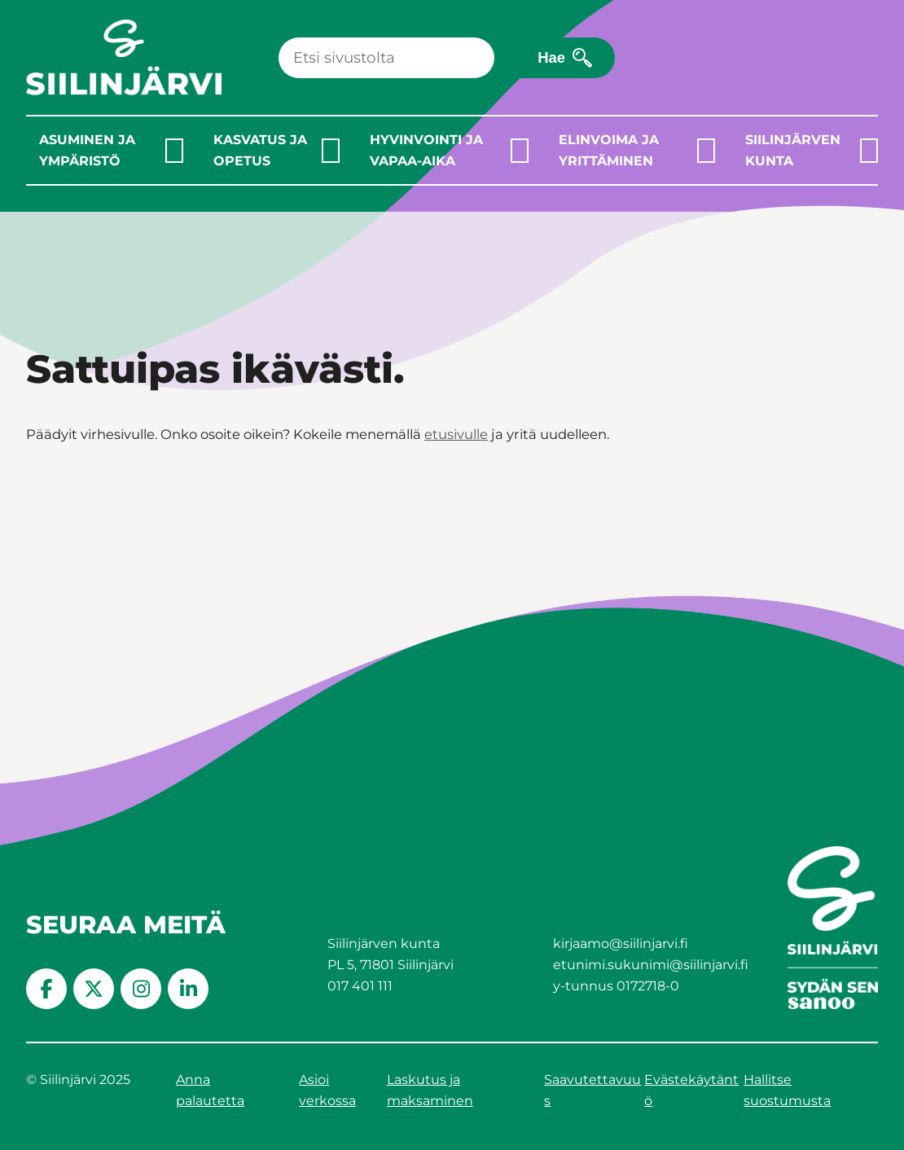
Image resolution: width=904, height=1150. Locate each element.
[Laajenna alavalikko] (174, 150)
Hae (551, 57)
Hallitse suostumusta (787, 1090)
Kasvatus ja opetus (260, 150)
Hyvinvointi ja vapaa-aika (426, 150)
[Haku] (386, 57)
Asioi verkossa (327, 1090)
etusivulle (456, 434)
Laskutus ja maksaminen (430, 1090)
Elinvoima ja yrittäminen (609, 150)
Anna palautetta (210, 1090)
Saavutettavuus (592, 1090)
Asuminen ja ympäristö (87, 150)
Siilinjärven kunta (792, 150)
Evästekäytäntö (691, 1090)
